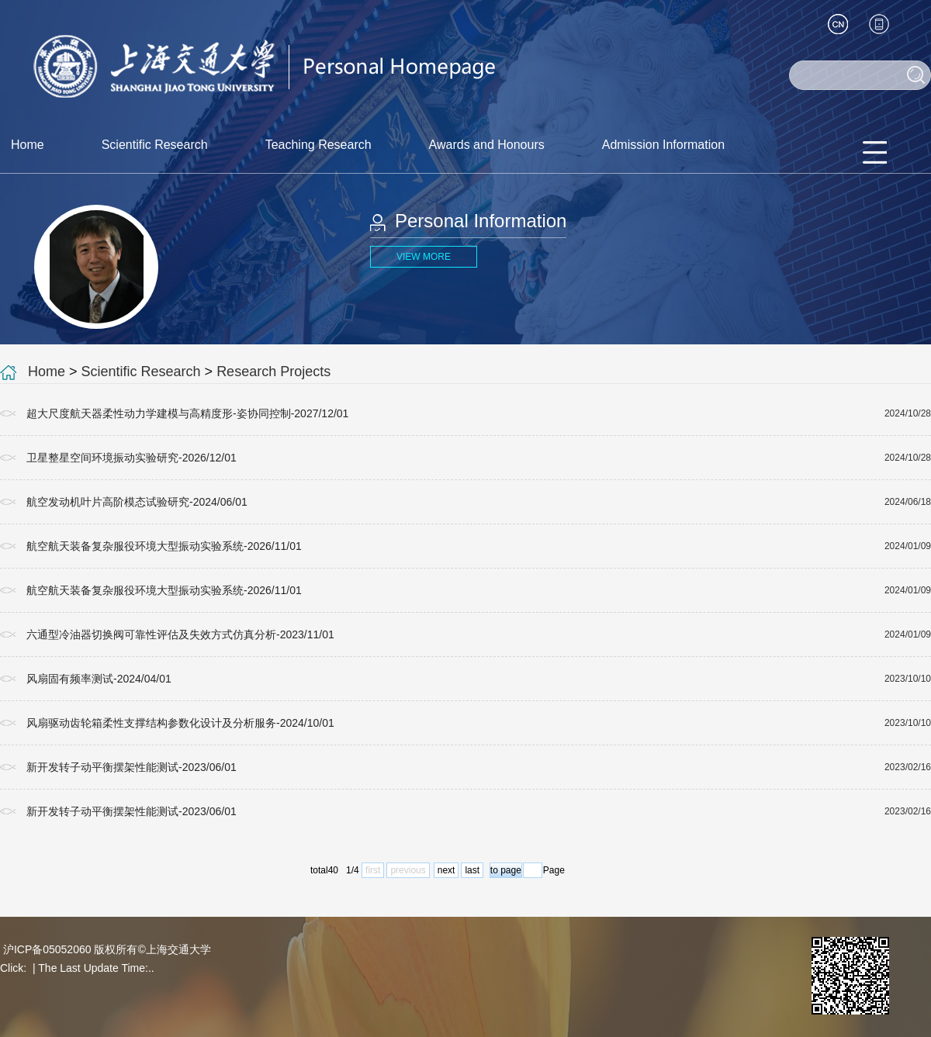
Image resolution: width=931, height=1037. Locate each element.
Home (27, 144)
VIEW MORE (423, 256)
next (446, 870)
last (472, 870)
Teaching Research (318, 144)
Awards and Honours (487, 144)
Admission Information (663, 144)
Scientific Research (155, 144)
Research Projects (273, 371)
